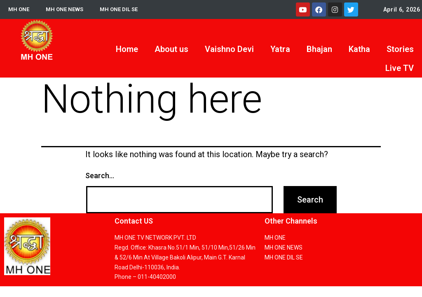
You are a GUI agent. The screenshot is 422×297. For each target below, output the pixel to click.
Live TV (399, 68)
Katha (359, 49)
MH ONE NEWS (66, 9)
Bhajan (319, 49)
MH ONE (19, 9)
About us (171, 49)
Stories (400, 49)
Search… (99, 175)
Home (127, 49)
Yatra (280, 49)
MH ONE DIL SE (122, 9)
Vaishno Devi (229, 49)
